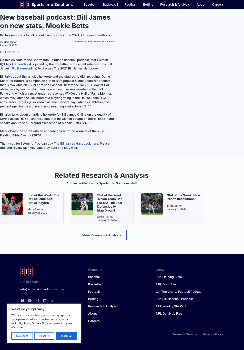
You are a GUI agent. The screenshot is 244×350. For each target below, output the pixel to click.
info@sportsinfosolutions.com (42, 289)
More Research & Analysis (101, 235)
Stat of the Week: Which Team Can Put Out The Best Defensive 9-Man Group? (110, 202)
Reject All (44, 335)
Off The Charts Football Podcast (179, 291)
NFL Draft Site (166, 284)
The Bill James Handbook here (76, 143)
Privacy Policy (213, 334)
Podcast (111, 41)
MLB (104, 41)
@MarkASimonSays (15, 64)
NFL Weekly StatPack (171, 306)
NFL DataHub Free (169, 313)
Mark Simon (10, 42)
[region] (44, 323)
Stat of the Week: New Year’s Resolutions (183, 197)
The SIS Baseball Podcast (174, 299)
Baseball (79, 41)
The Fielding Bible (169, 277)
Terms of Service (184, 334)
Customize (22, 335)
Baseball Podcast (92, 41)
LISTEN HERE (9, 52)
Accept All (66, 335)
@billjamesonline (24, 68)
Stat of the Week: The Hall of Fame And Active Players (43, 199)
